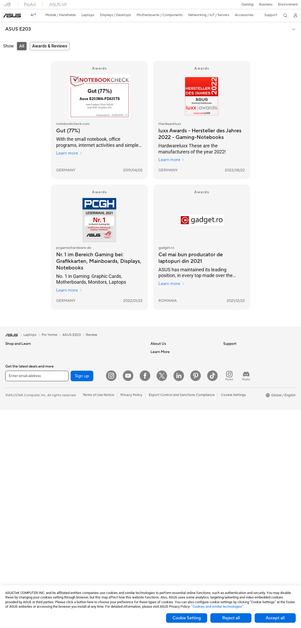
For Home (13, 392)
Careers (156, 360)
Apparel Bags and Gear (95, 518)
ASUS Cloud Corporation (170, 399)
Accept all (275, 618)
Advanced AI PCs (236, 383)
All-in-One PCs (16, 463)
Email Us (157, 447)
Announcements (163, 367)
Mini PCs (12, 495)
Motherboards (16, 535)
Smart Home (87, 470)
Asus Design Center (238, 391)
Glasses (11, 518)
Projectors (13, 455)
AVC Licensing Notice (240, 415)
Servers (83, 463)
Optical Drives (88, 352)
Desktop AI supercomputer (98, 455)
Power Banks (87, 550)
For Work (12, 400)
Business (266, 4)
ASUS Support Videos (167, 470)
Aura (227, 439)
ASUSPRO (231, 399)
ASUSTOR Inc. (161, 391)
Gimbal (82, 566)
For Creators (15, 407)
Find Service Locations (168, 431)
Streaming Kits (88, 510)
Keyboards (85, 487)
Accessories (14, 376)
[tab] (22, 46)
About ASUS (160, 352)
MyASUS (157, 478)
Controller (85, 558)
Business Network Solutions (98, 431)
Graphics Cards (17, 542)
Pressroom (158, 383)
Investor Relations (164, 375)
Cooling (11, 558)
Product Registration (166, 439)
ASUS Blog (232, 423)
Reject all (231, 618)
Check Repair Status (166, 423)
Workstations (15, 503)
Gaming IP (85, 574)
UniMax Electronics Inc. (168, 407)
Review (91, 335)
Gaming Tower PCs (20, 479)
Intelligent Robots (91, 439)
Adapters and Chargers (95, 534)
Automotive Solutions (240, 407)
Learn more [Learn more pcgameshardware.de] (69, 290)
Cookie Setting (186, 618)
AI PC (227, 376)
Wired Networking (91, 423)
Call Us (156, 455)
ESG (226, 352)
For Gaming (14, 423)
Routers (83, 399)
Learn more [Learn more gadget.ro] (171, 283)
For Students (15, 415)
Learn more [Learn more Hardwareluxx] (171, 159)
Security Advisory (164, 463)
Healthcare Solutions (21, 368)
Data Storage (87, 360)
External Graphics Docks (96, 367)
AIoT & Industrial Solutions (97, 447)
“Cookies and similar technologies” (217, 606)
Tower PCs (13, 471)
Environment (288, 4)
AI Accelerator (88, 375)
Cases (10, 550)
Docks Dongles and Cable (97, 542)
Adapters (84, 415)
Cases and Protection (93, 526)
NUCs (10, 487)
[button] (247, 4)
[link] (12, 15)
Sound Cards (87, 383)
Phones (11, 360)
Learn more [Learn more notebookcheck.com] (69, 153)
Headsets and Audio (92, 502)
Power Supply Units (20, 566)
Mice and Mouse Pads (94, 494)
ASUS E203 (18, 29)
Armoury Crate (235, 431)
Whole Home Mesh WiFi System (102, 407)
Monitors (12, 447)
